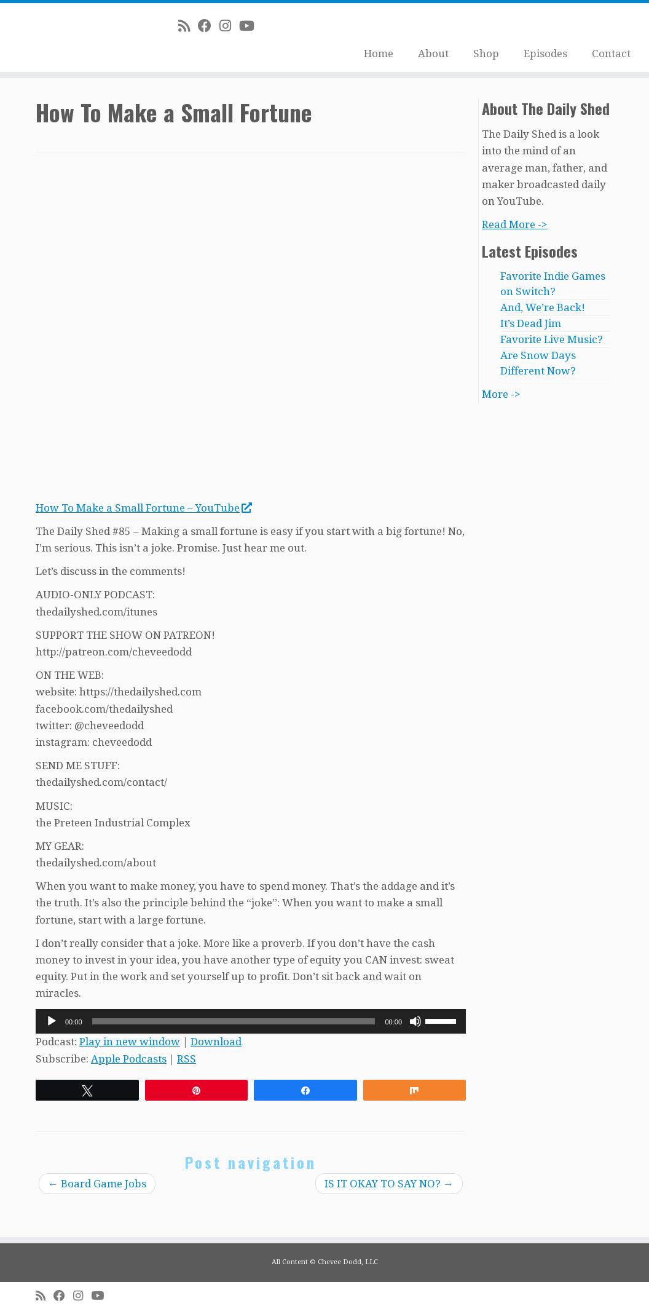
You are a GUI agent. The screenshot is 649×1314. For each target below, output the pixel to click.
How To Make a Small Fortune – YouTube (143, 508)
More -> (501, 394)
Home (378, 53)
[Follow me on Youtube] (250, 26)
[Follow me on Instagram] (229, 26)
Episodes (545, 53)
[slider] (234, 1021)
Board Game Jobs (97, 1183)
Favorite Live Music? (551, 339)
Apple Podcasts (129, 1059)
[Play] (51, 1021)
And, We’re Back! (542, 307)
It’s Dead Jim (530, 323)
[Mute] (415, 1021)
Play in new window (129, 1041)
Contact (611, 53)
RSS (186, 1059)
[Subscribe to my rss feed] (188, 26)
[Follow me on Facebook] (208, 26)
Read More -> (515, 224)
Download (216, 1041)
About (433, 53)
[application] (251, 1021)
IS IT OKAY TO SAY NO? (389, 1183)
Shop (486, 53)
